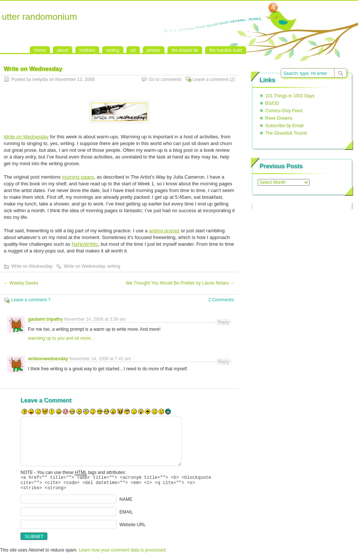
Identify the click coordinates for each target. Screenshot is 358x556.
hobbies (87, 50)
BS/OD (272, 103)
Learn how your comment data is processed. (123, 553)
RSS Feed (273, 8)
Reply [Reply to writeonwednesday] (223, 361)
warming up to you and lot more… (61, 338)
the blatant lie (185, 50)
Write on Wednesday (26, 136)
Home (40, 50)
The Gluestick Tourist (286, 133)
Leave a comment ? (30, 299)
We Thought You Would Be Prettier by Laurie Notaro (180, 283)
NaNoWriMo (85, 244)
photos (153, 50)
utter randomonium (39, 17)
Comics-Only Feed (283, 110)
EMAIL (126, 515)
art (133, 50)
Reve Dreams (278, 118)
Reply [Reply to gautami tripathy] (223, 322)
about (62, 50)
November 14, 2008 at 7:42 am (100, 358)
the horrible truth (225, 50)
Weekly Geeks (21, 283)
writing (112, 50)
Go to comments (165, 79)
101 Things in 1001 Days (290, 95)
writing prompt (164, 230)
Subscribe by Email (284, 125)
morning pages (78, 177)
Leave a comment (210, 79)
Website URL (132, 528)
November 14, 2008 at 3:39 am (95, 319)
